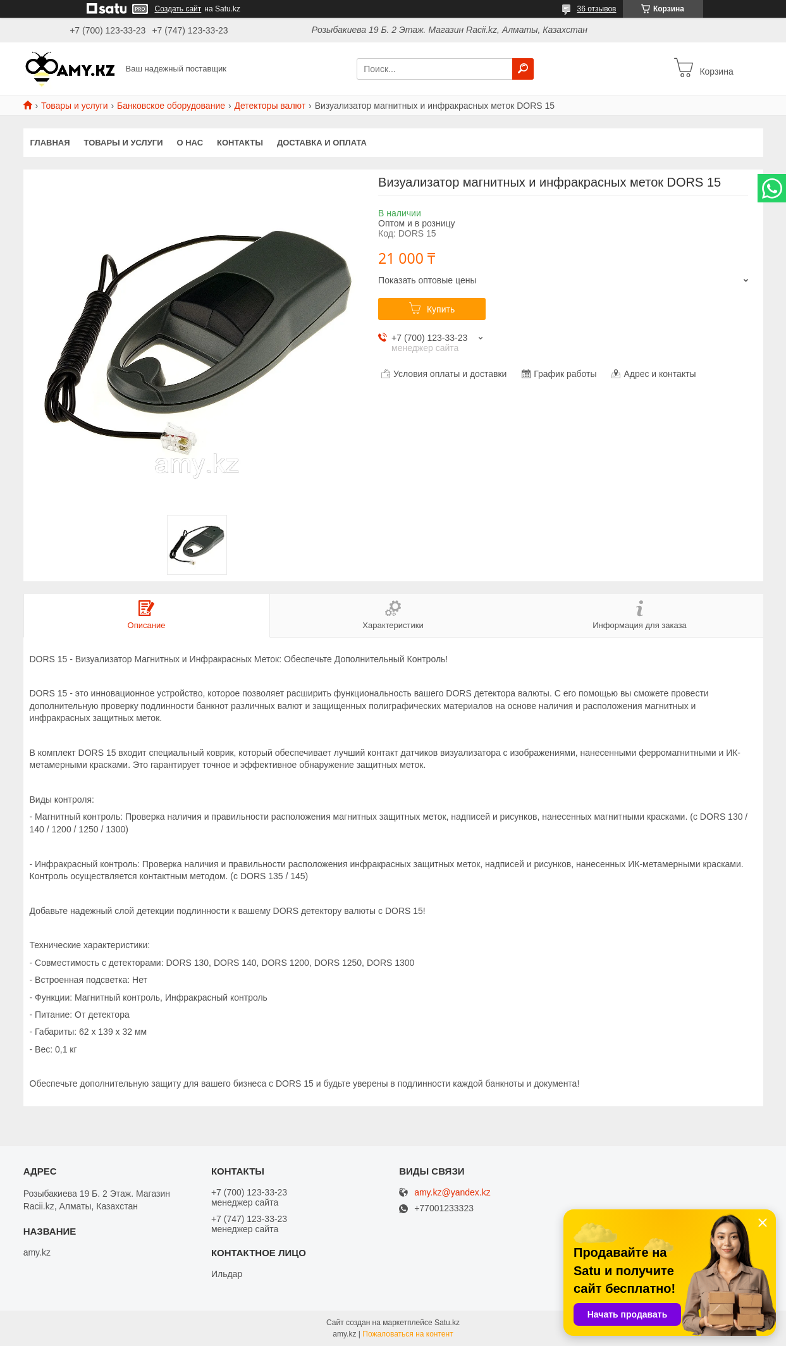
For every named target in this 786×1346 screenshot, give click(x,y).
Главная (50, 142)
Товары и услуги (74, 106)
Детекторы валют (269, 106)
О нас (189, 142)
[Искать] (523, 69)
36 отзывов (596, 8)
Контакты (240, 142)
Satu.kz (447, 1322)
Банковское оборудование (171, 106)
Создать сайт (178, 8)
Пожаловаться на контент (407, 1334)
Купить (441, 309)
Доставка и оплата (322, 142)
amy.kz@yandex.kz (452, 1192)
